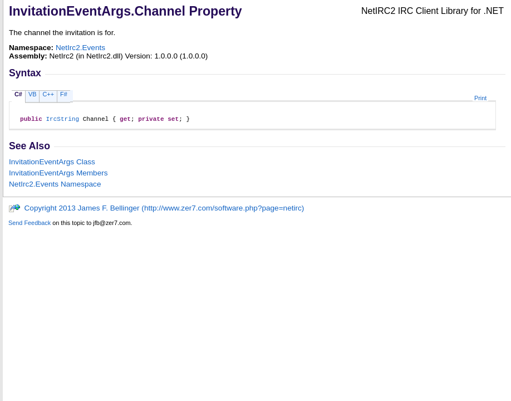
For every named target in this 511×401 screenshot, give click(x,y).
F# (63, 94)
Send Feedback (29, 224)
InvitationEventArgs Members (58, 174)
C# (18, 94)
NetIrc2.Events (80, 47)
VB (32, 94)
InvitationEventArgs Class (52, 163)
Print (480, 98)
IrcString (62, 120)
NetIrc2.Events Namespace (55, 186)
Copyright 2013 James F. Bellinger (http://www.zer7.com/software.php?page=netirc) (156, 210)
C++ (48, 94)
